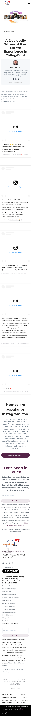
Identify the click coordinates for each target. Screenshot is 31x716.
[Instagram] (12, 563)
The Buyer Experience (8, 606)
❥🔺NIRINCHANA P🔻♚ (17, 154)
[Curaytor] (10, 572)
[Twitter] (6, 563)
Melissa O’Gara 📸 (15, 220)
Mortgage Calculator (8, 618)
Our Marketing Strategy (9, 589)
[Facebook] (3, 563)
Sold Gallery (5, 621)
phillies (12, 391)
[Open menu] (29, 3)
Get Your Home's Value (8, 603)
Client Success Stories (9, 594)
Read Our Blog (6, 600)
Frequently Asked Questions (10, 597)
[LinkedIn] (9, 563)
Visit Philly (13, 273)
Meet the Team (6, 591)
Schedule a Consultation (9, 612)
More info (20, 709)
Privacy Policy (15, 689)
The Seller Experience (8, 609)
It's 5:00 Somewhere (8, 615)
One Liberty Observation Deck (18, 343)
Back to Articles (9, 31)
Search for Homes (7, 586)
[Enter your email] (17, 495)
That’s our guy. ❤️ (6, 388)
